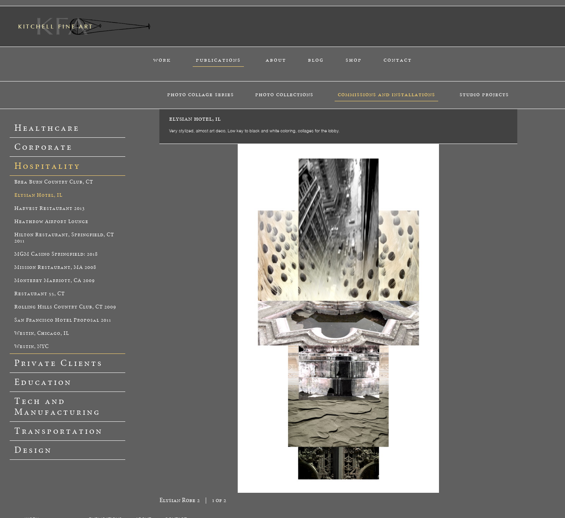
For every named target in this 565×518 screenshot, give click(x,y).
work (162, 60)
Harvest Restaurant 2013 (49, 208)
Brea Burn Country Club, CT (53, 182)
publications (218, 60)
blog (316, 60)
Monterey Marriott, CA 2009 (54, 281)
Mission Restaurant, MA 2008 (55, 267)
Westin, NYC (31, 347)
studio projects (484, 94)
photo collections (284, 94)
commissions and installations (386, 94)
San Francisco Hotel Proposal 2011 (62, 320)
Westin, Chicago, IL (41, 333)
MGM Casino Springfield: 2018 (56, 254)
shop (354, 60)
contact (398, 60)
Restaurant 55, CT (39, 294)
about (276, 60)
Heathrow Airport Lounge (51, 222)
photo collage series (200, 94)
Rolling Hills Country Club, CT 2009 (65, 307)
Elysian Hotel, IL (38, 195)
